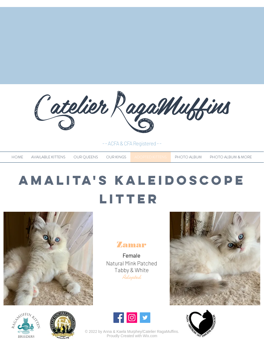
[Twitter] (145, 317)
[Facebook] (118, 317)
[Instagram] (132, 317)
